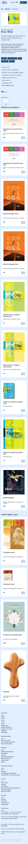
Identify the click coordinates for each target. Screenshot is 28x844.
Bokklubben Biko (6, 736)
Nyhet (3, 717)
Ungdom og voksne (12, 58)
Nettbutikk (7, 9)
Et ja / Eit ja (15, 9)
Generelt (3, 795)
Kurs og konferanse (6, 766)
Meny (22, 2)
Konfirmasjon (4, 61)
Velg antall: (4, 97)
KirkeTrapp (4, 732)
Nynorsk (11, 61)
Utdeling (3, 58)
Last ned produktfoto (7, 29)
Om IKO (3, 779)
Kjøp (6, 104)
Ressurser (4, 747)
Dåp (20, 58)
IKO (2, 9)
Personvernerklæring (17, 839)
